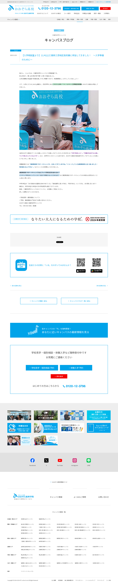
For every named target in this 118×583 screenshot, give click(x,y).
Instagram (74, 465)
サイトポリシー (79, 580)
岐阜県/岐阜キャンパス (44, 541)
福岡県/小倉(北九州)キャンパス (29, 563)
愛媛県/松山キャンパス (27, 558)
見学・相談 (97, 13)
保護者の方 (91, 2)
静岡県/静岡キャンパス (44, 538)
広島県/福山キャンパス (62, 555)
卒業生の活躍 (86, 13)
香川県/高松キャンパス (98, 555)
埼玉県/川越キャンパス (80, 524)
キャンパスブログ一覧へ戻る (80, 301)
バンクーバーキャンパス (27, 571)
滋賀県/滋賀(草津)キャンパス (28, 546)
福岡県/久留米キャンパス (81, 563)
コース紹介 (67, 13)
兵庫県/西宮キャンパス (44, 549)
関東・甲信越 (70, 19)
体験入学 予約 (90, 8)
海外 (109, 19)
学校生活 (76, 13)
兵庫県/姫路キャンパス (80, 549)
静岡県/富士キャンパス (27, 538)
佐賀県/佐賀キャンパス (98, 563)
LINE (88, 465)
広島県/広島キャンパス (80, 555)
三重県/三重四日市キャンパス (28, 541)
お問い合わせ (103, 497)
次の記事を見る (101, 286)
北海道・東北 (60, 19)
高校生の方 (54, 2)
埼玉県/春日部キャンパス (63, 524)
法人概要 (54, 580)
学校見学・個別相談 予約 (71, 8)
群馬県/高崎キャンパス (44, 524)
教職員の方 (83, 2)
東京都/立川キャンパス (98, 527)
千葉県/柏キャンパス (26, 527)
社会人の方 (74, 2)
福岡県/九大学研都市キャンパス (65, 563)
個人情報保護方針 (69, 580)
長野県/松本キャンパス (44, 533)
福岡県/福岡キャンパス (44, 563)
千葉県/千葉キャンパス (44, 527)
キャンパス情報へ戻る (39, 301)
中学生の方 (46, 2)
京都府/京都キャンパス (44, 546)
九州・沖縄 (102, 19)
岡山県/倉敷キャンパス (44, 555)
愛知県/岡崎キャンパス (80, 538)
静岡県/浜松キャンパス (62, 538)
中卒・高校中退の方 (64, 2)
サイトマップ (100, 580)
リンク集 (108, 580)
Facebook (32, 465)
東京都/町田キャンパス (27, 530)
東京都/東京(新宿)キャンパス (82, 527)
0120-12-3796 (49, 8)
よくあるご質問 (80, 497)
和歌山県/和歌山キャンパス (28, 549)
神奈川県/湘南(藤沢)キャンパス (82, 530)
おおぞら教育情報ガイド (59, 482)
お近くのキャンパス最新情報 (103, 2)
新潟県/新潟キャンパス (27, 533)
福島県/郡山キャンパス (44, 519)
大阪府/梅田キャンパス (62, 546)
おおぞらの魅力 (56, 13)
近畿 (87, 19)
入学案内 (106, 13)
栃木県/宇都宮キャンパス (27, 524)
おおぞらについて (42, 13)
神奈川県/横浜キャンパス (63, 530)
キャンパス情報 (12, 19)
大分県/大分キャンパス (27, 566)
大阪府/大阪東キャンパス (81, 546)
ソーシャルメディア (90, 580)
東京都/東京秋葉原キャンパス (64, 527)
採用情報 (60, 580)
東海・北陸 (80, 19)
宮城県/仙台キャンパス (27, 519)
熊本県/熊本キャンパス (44, 566)
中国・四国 (94, 19)
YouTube (60, 465)
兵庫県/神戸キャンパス (62, 549)
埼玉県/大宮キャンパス (98, 524)
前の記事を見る (17, 286)
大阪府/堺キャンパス (98, 546)
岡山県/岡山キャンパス (27, 555)
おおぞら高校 (21, 9)
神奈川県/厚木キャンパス (99, 530)
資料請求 (105, 8)
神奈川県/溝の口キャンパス (46, 530)
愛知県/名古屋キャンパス (99, 538)
